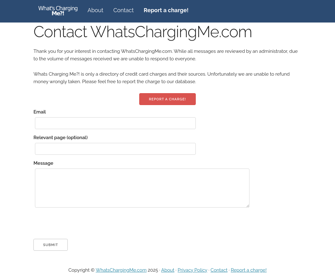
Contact (123, 10)
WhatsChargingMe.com (121, 270)
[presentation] (80, 226)
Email (39, 112)
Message (43, 163)
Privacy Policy (192, 270)
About (95, 10)
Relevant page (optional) (60, 137)
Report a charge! (167, 99)
